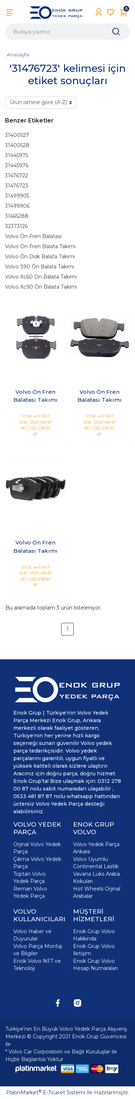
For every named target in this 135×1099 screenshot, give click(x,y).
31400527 (17, 135)
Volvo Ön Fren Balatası (33, 236)
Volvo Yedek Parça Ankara (96, 848)
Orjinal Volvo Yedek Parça (37, 848)
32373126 (16, 226)
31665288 (16, 216)
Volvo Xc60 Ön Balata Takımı (41, 276)
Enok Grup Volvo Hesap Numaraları (95, 964)
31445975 (16, 155)
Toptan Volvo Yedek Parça (29, 877)
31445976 (16, 165)
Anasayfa (18, 54)
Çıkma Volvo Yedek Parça (37, 863)
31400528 (17, 145)
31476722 (16, 175)
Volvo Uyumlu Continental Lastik (95, 863)
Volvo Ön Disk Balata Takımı (40, 256)
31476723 (16, 185)
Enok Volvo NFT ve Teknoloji (37, 964)
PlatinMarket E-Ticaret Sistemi (45, 1092)
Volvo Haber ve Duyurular (32, 935)
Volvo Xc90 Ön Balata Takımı (41, 287)
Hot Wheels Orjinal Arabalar (96, 892)
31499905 (17, 196)
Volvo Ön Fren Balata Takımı (40, 246)
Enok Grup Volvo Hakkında (94, 935)
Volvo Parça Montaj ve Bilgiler (37, 950)
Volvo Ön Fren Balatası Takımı (35, 396)
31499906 (17, 206)
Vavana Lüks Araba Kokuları (96, 877)
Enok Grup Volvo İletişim (94, 950)
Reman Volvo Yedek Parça (30, 892)
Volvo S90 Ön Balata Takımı (39, 266)
